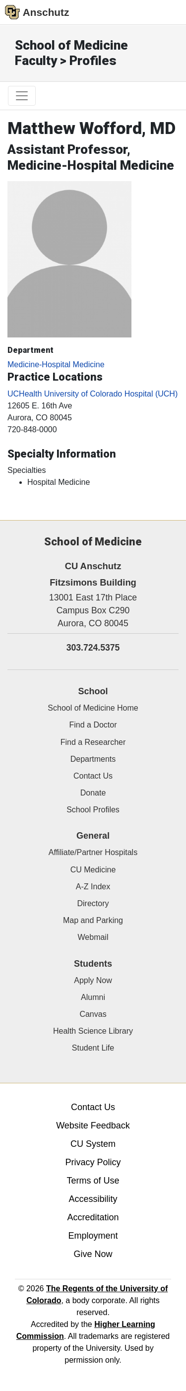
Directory (93, 903)
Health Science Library (93, 1031)
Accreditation (93, 1217)
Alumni (93, 997)
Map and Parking (93, 920)
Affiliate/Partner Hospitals (93, 852)
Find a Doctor (93, 725)
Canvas (92, 1014)
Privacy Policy (93, 1162)
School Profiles (93, 809)
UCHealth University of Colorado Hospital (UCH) (92, 394)
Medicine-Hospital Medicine (56, 364)
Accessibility (92, 1199)
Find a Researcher (93, 742)
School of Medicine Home (93, 708)
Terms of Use (92, 1181)
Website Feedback (93, 1125)
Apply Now (93, 980)
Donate (93, 793)
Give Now (92, 1254)
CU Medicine (93, 869)
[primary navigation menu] (22, 96)
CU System (93, 1144)
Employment (93, 1236)
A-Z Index (93, 886)
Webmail (93, 937)
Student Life (93, 1048)
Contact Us (93, 776)
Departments (93, 759)
